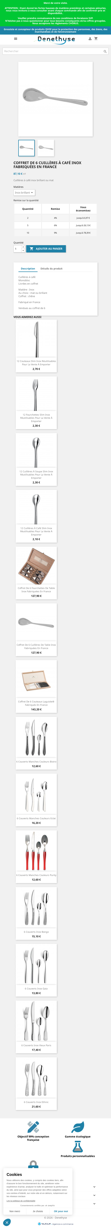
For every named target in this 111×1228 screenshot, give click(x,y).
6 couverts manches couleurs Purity (36, 875)
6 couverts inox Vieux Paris (36, 1045)
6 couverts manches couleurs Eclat (36, 818)
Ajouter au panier (46, 249)
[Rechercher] (55, 51)
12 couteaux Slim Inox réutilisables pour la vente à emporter (36, 362)
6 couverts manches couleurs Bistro (36, 761)
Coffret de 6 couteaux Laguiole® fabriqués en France (36, 703)
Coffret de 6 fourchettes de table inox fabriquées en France (36, 589)
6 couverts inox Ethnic (36, 1102)
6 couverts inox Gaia (36, 988)
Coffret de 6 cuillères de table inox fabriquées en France (36, 646)
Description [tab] (28, 268)
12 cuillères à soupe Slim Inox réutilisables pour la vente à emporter (36, 475)
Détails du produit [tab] (52, 268)
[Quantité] (17, 248)
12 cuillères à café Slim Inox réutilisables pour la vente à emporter (36, 531)
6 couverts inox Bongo (36, 931)
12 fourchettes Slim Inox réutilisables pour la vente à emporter (36, 418)
